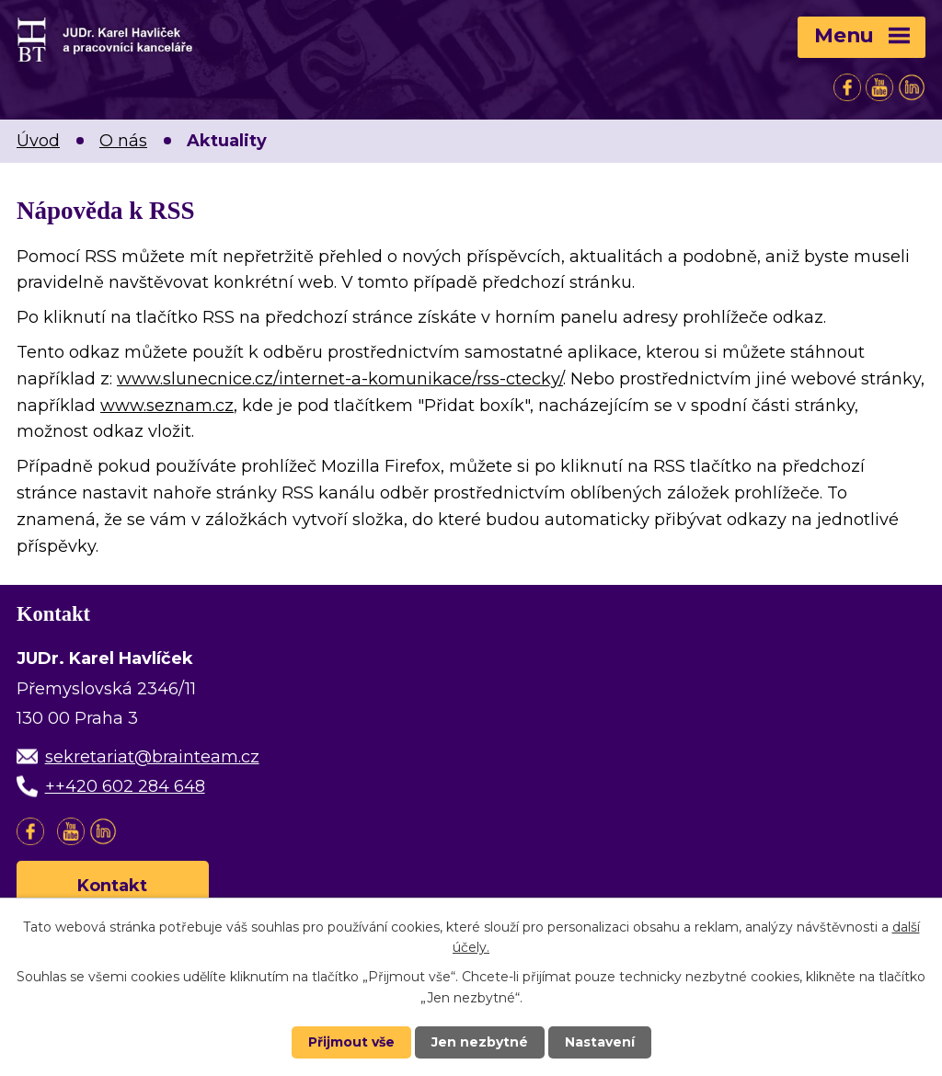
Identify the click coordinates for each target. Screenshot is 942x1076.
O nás (123, 141)
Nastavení (600, 1042)
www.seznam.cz (167, 405)
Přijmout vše (351, 1042)
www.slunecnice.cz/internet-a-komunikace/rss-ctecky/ (340, 379)
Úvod (38, 141)
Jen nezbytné (479, 1042)
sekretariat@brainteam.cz (152, 757)
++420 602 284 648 (125, 786)
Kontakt (113, 886)
